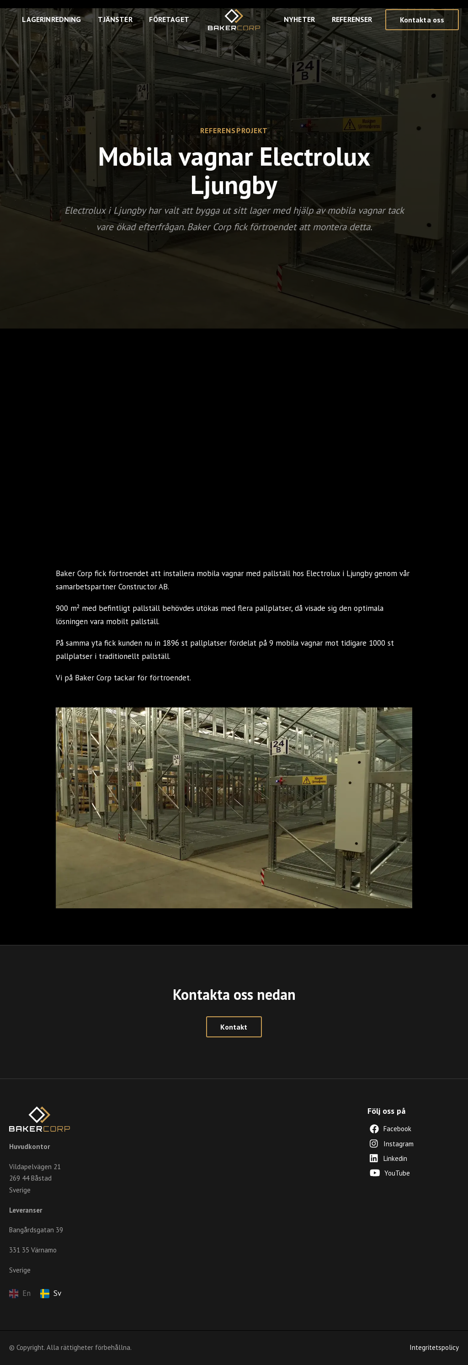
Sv (50, 1293)
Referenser (352, 19)
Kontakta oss (422, 19)
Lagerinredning (51, 19)
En (20, 1293)
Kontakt (233, 1026)
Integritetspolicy (434, 1347)
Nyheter (299, 19)
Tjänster (115, 19)
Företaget (169, 19)
